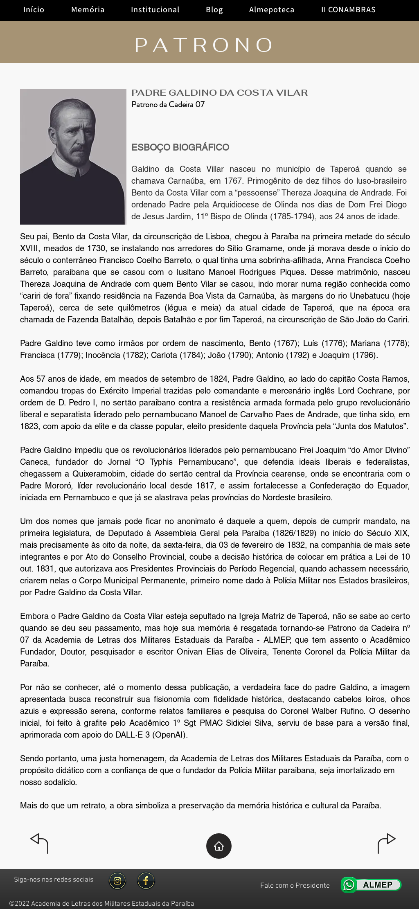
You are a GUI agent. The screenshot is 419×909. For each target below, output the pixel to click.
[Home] (219, 846)
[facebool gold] (146, 881)
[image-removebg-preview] (117, 881)
